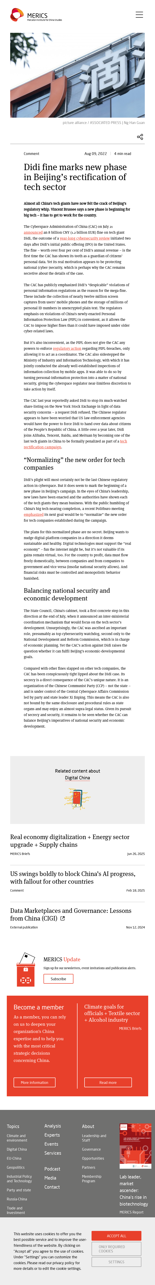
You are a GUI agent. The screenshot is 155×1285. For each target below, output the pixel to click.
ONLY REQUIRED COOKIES (112, 1249)
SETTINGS (116, 1262)
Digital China (17, 1147)
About (88, 1124)
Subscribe (58, 977)
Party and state (19, 1188)
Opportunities (93, 1156)
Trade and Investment (16, 1208)
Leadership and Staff (94, 1136)
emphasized (33, 513)
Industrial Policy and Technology (19, 1177)
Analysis (52, 1124)
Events (51, 1142)
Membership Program (92, 1177)
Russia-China (17, 1197)
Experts (52, 1133)
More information (34, 1081)
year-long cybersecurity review (84, 238)
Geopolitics (15, 1166)
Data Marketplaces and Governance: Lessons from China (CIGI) (70, 913)
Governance (91, 1147)
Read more (108, 1081)
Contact (52, 1185)
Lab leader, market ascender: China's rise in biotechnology (134, 1188)
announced (32, 232)
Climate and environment (17, 1136)
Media (50, 1176)
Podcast (52, 1167)
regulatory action (66, 347)
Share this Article (140, 137)
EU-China (14, 1156)
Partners (88, 1166)
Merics (37, 17)
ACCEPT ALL (116, 1236)
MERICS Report (131, 1210)
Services (52, 1151)
